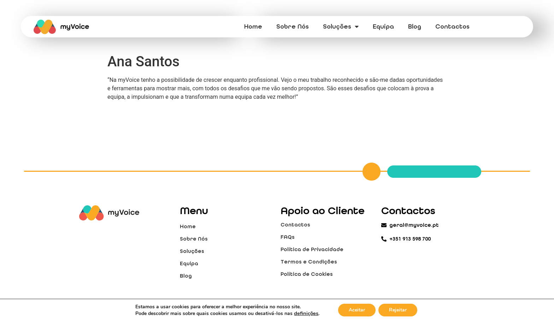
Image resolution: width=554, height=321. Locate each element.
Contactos (452, 26)
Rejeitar (398, 310)
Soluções (341, 26)
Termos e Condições (309, 262)
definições (306, 313)
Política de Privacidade (312, 249)
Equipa (383, 26)
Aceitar (357, 310)
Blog (414, 26)
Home (253, 26)
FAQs (288, 237)
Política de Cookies (307, 274)
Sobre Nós (292, 26)
